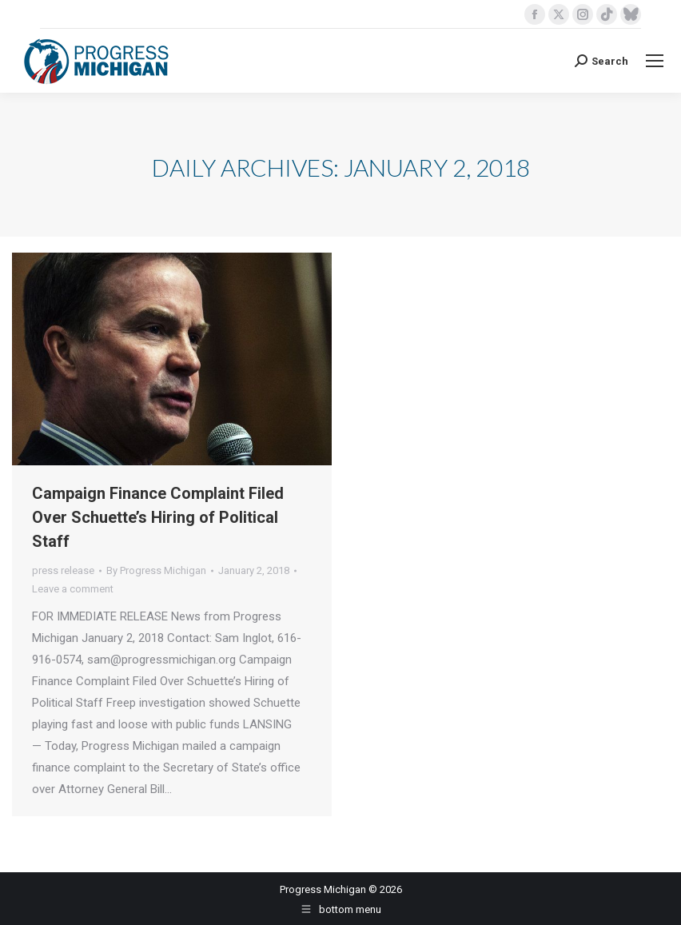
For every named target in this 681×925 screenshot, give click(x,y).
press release (63, 570)
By (156, 570)
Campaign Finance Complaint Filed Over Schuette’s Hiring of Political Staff (158, 517)
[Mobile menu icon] (654, 60)
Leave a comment (73, 589)
